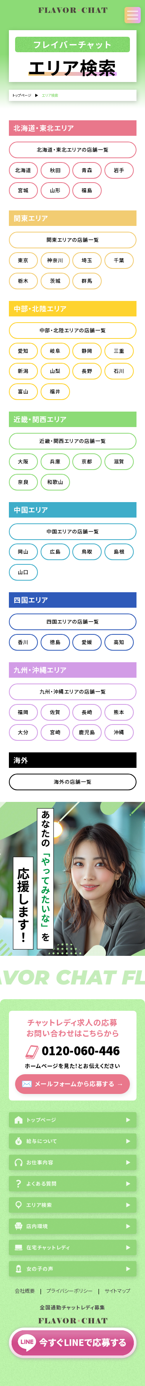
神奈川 (55, 260)
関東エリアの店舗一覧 (72, 239)
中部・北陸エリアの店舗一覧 (72, 330)
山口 (23, 572)
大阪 (23, 461)
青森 (87, 170)
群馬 (87, 280)
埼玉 (87, 260)
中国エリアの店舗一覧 (72, 531)
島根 (119, 551)
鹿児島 (87, 732)
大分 (23, 732)
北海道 (23, 170)
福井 (55, 391)
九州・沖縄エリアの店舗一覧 (72, 691)
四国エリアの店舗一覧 (72, 621)
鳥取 (87, 551)
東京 (23, 260)
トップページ (21, 95)
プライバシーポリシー (69, 1290)
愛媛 (87, 642)
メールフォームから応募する (72, 1083)
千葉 (119, 260)
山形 (55, 190)
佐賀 (55, 712)
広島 (55, 551)
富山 (23, 391)
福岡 (23, 712)
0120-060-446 (72, 1051)
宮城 (23, 190)
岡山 (23, 551)
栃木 (23, 280)
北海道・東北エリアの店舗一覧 (73, 149)
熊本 (119, 712)
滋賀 (119, 461)
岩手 (119, 170)
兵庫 (55, 461)
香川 (23, 642)
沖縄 (119, 732)
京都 (87, 461)
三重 (119, 350)
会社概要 (25, 1290)
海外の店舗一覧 (73, 781)
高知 (119, 642)
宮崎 (55, 732)
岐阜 (55, 350)
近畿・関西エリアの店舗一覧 (72, 440)
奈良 (23, 481)
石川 (119, 370)
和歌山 (55, 481)
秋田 (55, 170)
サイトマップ (117, 1290)
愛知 (23, 350)
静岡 (87, 350)
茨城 (55, 280)
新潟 (23, 370)
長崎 (87, 712)
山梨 (55, 370)
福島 (87, 190)
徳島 (55, 642)
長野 (87, 370)
